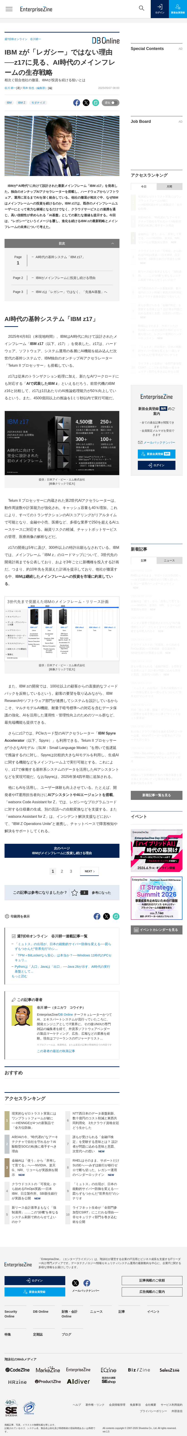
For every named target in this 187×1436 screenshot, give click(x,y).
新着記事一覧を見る (156, 795)
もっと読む (19, 1057)
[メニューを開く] (9, 9)
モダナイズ (38, 102)
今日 (143, 186)
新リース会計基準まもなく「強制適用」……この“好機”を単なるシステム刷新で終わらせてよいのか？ (160, 275)
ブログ (66, 1416)
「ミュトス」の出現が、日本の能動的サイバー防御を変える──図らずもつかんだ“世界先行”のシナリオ (160, 351)
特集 (8, 1416)
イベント (153, 1393)
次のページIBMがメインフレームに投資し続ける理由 (62, 850)
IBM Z (21, 102)
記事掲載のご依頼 (152, 1362)
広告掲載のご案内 (152, 1373)
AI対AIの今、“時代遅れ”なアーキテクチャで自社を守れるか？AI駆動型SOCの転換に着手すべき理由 (159, 221)
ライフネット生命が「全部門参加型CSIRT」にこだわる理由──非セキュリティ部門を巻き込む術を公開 (160, 367)
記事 (143, 560)
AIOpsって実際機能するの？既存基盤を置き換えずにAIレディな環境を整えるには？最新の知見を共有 (156, 779)
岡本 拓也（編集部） (35, 88)
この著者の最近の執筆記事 (56, 1132)
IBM (9, 102)
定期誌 (38, 1416)
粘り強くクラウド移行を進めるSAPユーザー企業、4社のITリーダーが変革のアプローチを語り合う (156, 735)
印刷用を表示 (17, 998)
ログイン (156, 465)
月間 (169, 186)
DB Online (66, 1096)
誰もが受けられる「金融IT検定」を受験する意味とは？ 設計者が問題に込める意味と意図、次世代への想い (160, 309)
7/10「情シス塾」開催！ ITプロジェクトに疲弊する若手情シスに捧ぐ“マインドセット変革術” (156, 714)
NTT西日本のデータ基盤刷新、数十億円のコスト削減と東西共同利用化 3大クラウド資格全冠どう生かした (161, 292)
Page (18, 278)
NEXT (90, 871)
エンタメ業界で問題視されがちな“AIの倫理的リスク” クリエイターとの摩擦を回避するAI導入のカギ (156, 627)
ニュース (169, 560)
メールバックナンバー (156, 442)
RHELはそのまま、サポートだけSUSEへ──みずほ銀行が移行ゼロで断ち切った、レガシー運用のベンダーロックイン (156, 579)
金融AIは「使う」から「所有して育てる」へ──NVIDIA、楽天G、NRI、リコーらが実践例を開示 (160, 238)
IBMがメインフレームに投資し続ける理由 (65, 278)
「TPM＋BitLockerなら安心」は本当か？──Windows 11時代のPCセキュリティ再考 (155, 757)
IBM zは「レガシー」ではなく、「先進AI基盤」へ (71, 292)
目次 (87, 243)
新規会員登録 (155, 454)
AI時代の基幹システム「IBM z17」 (60, 257)
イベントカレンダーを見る (156, 930)
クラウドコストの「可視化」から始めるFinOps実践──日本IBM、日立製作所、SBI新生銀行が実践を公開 (160, 255)
